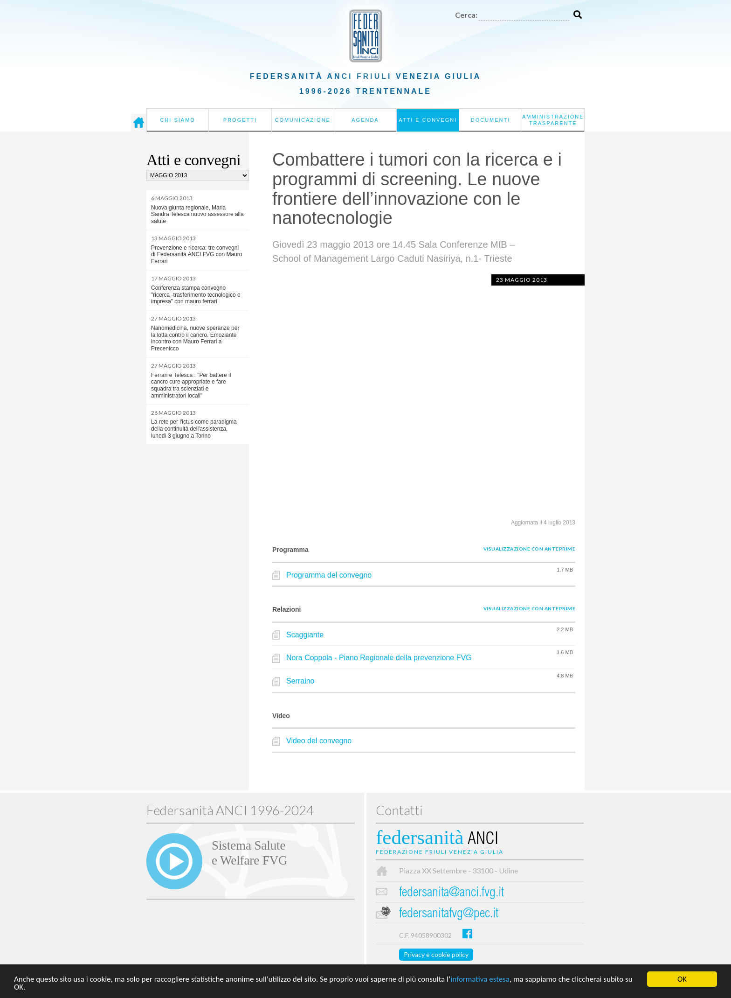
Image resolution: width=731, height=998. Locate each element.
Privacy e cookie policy (436, 954)
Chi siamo (177, 120)
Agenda (365, 120)
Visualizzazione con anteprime (529, 548)
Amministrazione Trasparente (553, 120)
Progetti (240, 120)
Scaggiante (305, 635)
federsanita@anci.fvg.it (451, 893)
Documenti (490, 120)
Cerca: (466, 14)
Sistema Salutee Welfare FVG (249, 852)
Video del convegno (319, 741)
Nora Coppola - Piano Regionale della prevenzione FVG (379, 658)
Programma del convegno (329, 575)
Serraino (300, 681)
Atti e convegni (428, 120)
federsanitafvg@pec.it (448, 914)
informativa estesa (480, 980)
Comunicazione (303, 120)
